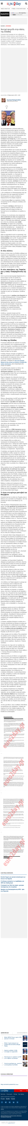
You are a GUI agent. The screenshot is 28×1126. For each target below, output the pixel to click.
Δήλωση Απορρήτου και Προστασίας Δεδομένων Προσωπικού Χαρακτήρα (11, 1116)
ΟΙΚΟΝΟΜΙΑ (8, 25)
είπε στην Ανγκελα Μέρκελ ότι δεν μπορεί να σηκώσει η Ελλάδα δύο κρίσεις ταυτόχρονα (14, 362)
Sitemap (15, 1094)
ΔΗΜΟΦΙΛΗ (5, 1033)
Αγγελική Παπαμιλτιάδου (14, 100)
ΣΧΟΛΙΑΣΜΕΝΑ (22, 1033)
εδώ (14, 14)
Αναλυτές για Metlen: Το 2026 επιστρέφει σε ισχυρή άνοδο (10, 1051)
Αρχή (21, 1090)
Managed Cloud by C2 (11, 1123)
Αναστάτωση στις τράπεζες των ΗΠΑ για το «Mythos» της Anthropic (12, 1057)
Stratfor (8, 1098)
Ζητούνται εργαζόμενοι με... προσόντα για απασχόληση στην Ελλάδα (13, 1064)
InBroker (2, 1109)
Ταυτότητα (3, 1094)
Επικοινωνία (9, 1094)
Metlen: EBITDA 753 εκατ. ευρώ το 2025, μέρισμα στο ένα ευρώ (13, 1038)
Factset (13, 1098)
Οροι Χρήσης (21, 1094)
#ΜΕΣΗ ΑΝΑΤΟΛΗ (5, 8)
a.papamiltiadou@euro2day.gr (12, 101)
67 (6, 108)
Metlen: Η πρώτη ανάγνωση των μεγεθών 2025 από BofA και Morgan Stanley (12, 1044)
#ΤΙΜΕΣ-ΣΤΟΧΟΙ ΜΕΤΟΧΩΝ (18, 8)
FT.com (3, 1098)
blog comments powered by (9, 1084)
